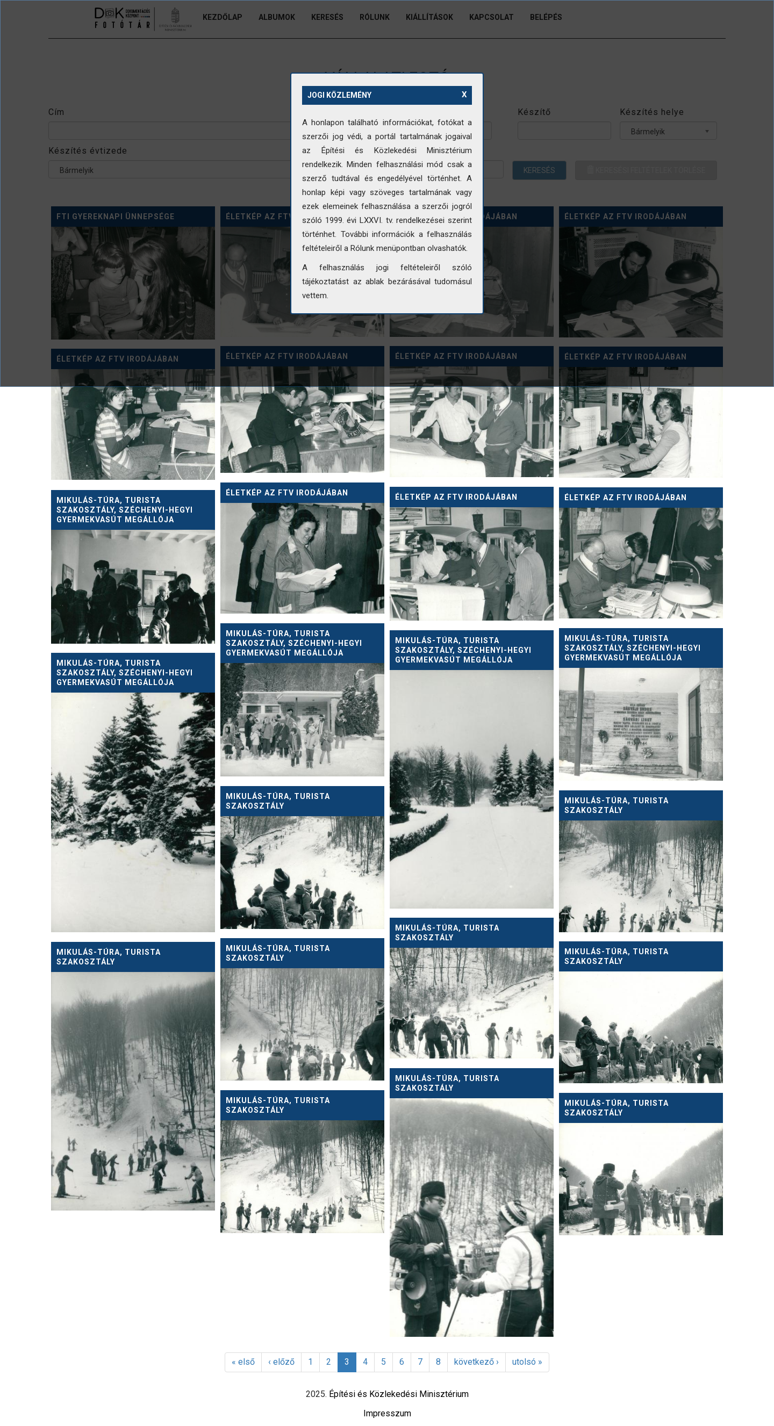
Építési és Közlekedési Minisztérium (399, 1394)
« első (243, 1362)
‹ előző (281, 1362)
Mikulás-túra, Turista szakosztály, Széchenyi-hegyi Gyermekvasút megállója (124, 510)
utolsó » (527, 1362)
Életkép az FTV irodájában (287, 492)
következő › (476, 1362)
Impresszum (387, 1413)
